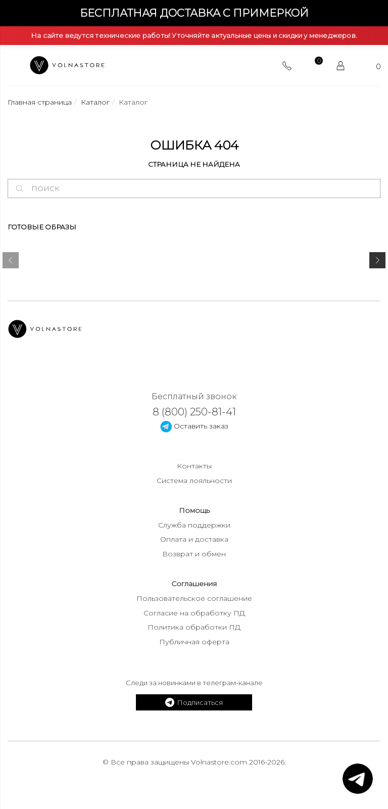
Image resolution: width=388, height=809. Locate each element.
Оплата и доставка (194, 539)
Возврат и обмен (194, 553)
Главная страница (40, 102)
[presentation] (11, 262)
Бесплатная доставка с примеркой (194, 13)
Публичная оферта (194, 641)
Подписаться (194, 702)
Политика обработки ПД (194, 627)
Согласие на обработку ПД (194, 612)
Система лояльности (194, 480)
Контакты (194, 465)
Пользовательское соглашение (194, 598)
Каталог (95, 102)
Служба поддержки (194, 525)
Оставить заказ (194, 426)
